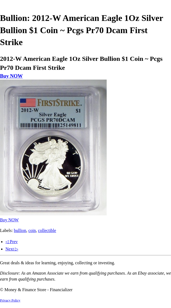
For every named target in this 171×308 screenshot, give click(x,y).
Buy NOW (11, 76)
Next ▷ (11, 249)
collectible (47, 230)
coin (32, 230)
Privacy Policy (10, 300)
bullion (20, 230)
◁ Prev (11, 241)
